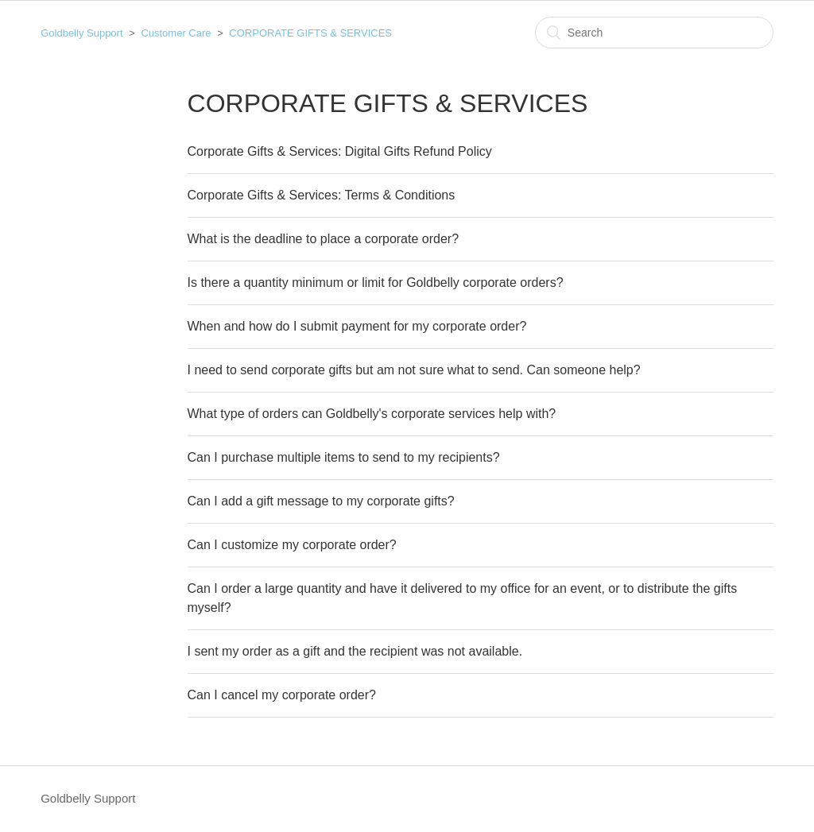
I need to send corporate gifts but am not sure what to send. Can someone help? (414, 370)
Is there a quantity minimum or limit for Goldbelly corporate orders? (376, 282)
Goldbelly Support (81, 33)
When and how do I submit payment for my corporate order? (357, 326)
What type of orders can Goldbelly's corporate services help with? (372, 413)
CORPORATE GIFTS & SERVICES (310, 33)
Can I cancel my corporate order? (282, 695)
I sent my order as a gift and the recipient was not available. (355, 651)
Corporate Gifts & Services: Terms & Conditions (321, 195)
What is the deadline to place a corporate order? (323, 239)
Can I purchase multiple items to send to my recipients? (344, 457)
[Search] (654, 32)
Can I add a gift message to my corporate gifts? (321, 501)
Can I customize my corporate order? (292, 544)
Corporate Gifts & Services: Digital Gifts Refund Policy (340, 151)
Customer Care (176, 33)
